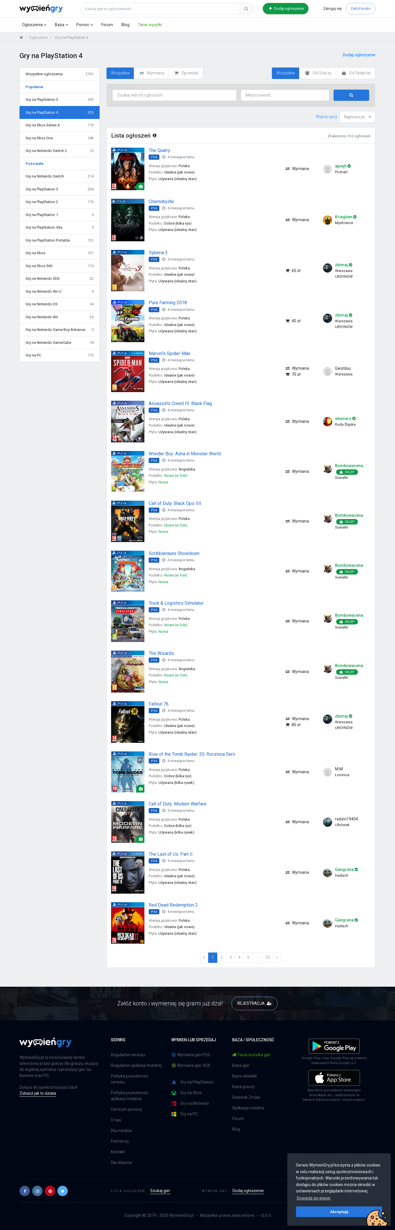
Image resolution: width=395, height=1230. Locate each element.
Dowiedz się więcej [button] (313, 1198)
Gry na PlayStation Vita (60, 227)
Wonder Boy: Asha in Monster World (185, 453)
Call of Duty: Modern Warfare (177, 804)
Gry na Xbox (60, 253)
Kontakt (118, 1152)
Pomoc (82, 24)
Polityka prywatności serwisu (129, 1079)
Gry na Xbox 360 (60, 266)
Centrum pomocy (126, 1109)
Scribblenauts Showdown (174, 553)
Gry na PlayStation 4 (60, 112)
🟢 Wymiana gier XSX (190, 1065)
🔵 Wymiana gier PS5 (190, 1054)
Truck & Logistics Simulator (176, 603)
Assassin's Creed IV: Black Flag (180, 403)
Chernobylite (161, 201)
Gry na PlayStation (192, 1082)
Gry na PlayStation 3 (60, 189)
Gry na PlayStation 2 (60, 202)
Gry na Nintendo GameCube (60, 343)
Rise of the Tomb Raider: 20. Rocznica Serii (192, 754)
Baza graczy (243, 1086)
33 (267, 957)
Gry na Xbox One (60, 138)
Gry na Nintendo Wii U (60, 291)
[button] (25, 1191)
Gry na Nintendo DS (60, 304)
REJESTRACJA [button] (254, 1003)
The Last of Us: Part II (171, 854)
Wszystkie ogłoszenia (60, 74)
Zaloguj (332, 8)
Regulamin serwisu (128, 1054)
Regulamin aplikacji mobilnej (136, 1065)
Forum (107, 24)
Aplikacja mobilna (248, 1108)
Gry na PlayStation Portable (60, 240)
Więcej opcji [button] (326, 116)
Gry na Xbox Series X (60, 125)
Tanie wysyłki (150, 24)
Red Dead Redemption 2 (173, 905)
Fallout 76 (159, 704)
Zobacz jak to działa (38, 1093)
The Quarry (159, 150)
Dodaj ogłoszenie (286, 8)
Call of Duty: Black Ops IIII (175, 503)
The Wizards (161, 653)
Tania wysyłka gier (251, 1054)
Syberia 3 (158, 252)
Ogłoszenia (32, 24)
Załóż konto (361, 8)
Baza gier (240, 1065)
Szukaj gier (160, 1190)
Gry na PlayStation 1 (60, 215)
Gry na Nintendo (190, 1103)
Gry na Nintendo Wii (60, 317)
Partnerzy (120, 1141)
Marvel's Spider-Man (169, 353)
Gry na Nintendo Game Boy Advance (60, 330)
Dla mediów (121, 1130)
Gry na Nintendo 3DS (60, 279)
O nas (116, 1120)
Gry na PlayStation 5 (60, 100)
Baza (59, 24)
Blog (125, 24)
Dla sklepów (121, 1162)
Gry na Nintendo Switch (60, 176)
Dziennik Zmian (246, 1097)
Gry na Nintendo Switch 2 (60, 151)
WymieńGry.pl (181, 1215)
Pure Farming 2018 (168, 302)
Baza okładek (244, 1076)
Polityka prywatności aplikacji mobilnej (129, 1095)
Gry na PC (60, 355)
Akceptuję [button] (339, 1211)
